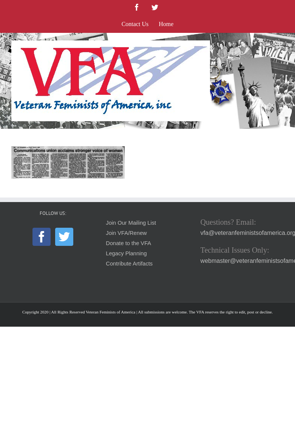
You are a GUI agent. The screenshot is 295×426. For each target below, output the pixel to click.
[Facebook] (41, 237)
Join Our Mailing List (131, 223)
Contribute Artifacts (129, 264)
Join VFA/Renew (126, 233)
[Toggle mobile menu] (280, 44)
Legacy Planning (126, 253)
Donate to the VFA (128, 243)
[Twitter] (64, 237)
